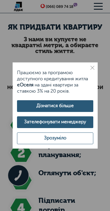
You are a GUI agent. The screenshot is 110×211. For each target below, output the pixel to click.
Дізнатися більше (55, 105)
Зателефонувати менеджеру (55, 122)
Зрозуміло (55, 138)
